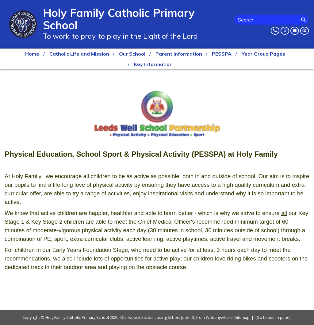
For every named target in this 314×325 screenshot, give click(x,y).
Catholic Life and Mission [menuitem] (79, 54)
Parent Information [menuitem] (178, 54)
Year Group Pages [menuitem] (263, 54)
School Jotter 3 (181, 317)
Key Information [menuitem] (153, 64)
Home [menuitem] (32, 54)
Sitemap (242, 317)
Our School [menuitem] (132, 54)
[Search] (304, 20)
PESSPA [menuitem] (222, 54)
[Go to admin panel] (273, 317)
